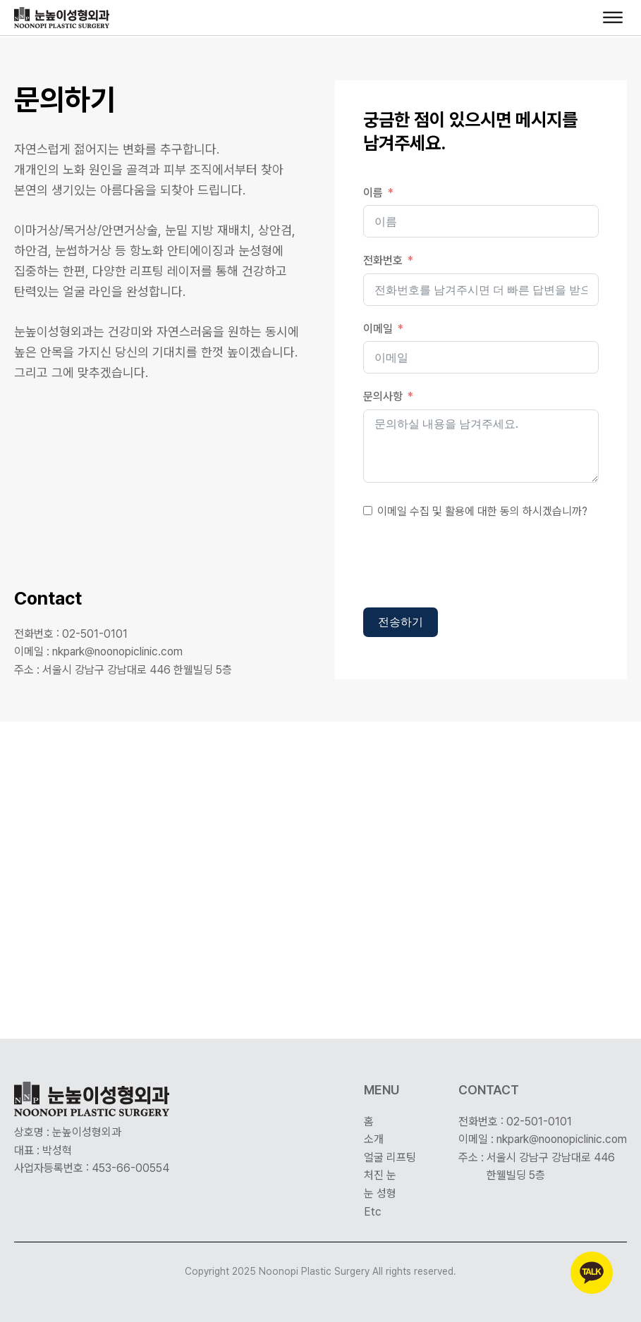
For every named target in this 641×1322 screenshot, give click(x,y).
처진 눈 (380, 1175)
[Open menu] (613, 17)
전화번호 (383, 260)
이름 (373, 192)
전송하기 (400, 622)
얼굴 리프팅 (390, 1157)
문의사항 (383, 396)
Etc (372, 1211)
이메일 (378, 328)
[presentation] (470, 565)
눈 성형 (380, 1193)
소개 (374, 1139)
